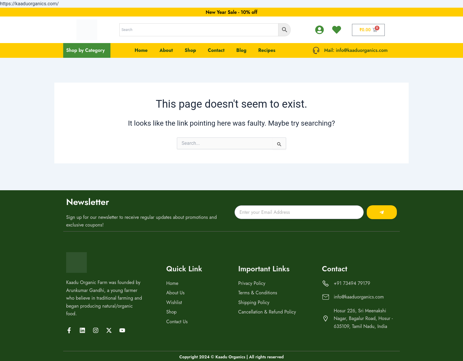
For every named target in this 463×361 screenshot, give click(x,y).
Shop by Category (85, 50)
